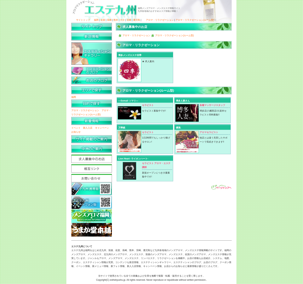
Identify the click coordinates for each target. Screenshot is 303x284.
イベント (76, 128)
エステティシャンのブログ (91, 71)
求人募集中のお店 (91, 159)
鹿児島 (136, 20)
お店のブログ (91, 81)
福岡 (96, 20)
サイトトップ (83, 20)
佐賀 (102, 20)
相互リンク (91, 168)
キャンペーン (102, 128)
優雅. (178, 127)
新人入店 (87, 128)
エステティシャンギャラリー (91, 53)
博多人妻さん (183, 100)
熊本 (115, 20)
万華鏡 (121, 127)
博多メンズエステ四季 (129, 55)
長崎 (109, 20)
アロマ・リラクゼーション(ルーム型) (194, 20)
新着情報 (91, 121)
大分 (122, 20)
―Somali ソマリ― (128, 100)
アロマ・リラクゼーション (160, 20)
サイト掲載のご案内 (91, 139)
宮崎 (129, 20)
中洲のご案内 (91, 149)
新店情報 (91, 37)
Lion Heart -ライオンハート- (133, 158)
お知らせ (76, 132)
